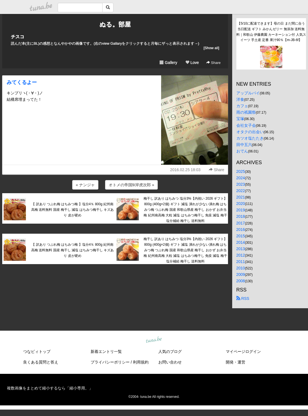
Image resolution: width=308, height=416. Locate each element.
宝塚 (240, 118)
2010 (240, 268)
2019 (240, 210)
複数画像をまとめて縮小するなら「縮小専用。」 (50, 388)
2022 (240, 190)
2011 (240, 261)
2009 (240, 274)
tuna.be (154, 340)
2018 (240, 216)
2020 (240, 203)
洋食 (240, 99)
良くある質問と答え (40, 362)
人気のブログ (170, 351)
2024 (240, 178)
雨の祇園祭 (246, 112)
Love (192, 62)
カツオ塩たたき (250, 138)
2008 (240, 281)
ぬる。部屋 (115, 24)
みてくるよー (22, 82)
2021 (240, 197)
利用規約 (141, 362)
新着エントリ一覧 (106, 351)
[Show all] (211, 48)
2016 (240, 229)
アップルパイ (248, 93)
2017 (240, 223)
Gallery (168, 62)
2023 (240, 184)
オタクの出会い (250, 132)
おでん (242, 151)
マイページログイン (243, 351)
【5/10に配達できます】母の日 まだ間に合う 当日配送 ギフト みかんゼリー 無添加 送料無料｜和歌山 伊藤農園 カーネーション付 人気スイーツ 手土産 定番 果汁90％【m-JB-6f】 (271, 31)
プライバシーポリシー (110, 362)
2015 (240, 236)
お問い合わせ (170, 362)
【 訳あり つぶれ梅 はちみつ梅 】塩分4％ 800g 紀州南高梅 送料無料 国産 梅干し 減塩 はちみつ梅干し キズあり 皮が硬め (72, 209)
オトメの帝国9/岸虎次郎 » (131, 185)
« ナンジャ (85, 185)
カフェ (242, 106)
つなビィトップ (36, 351)
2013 (240, 249)
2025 (240, 171)
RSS (242, 298)
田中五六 (244, 144)
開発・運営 (235, 362)
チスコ (17, 36)
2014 (240, 242)
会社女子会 (246, 125)
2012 (240, 255)
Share (213, 63)
